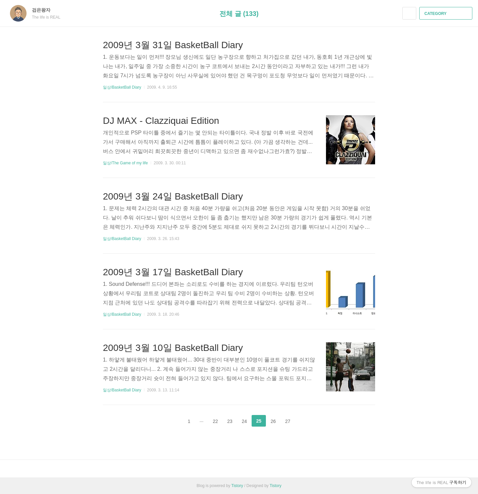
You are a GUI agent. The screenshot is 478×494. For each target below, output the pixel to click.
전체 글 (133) (239, 13)
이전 (173, 421)
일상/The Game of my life (125, 163)
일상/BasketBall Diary (122, 87)
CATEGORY (447, 13)
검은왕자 (44, 10)
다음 (305, 421)
